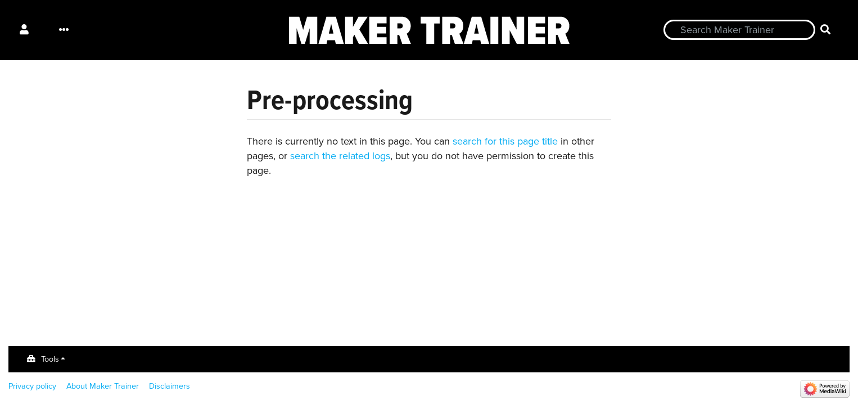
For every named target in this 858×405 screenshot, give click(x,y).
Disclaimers (169, 386)
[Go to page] (826, 30)
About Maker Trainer (102, 386)
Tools (50, 359)
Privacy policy (32, 386)
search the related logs (340, 155)
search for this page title (505, 141)
